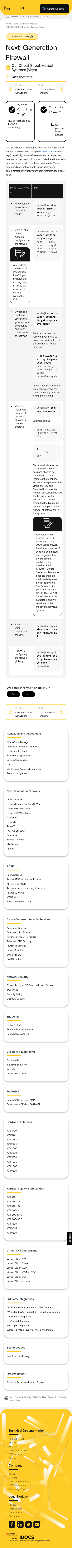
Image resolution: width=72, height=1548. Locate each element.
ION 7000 (12, 1162)
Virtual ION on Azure (17, 1263)
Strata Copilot (53, 8)
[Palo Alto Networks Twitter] (28, 1526)
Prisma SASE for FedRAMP (21, 1100)
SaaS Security (14, 959)
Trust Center (15, 1508)
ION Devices (13, 897)
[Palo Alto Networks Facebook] (12, 1526)
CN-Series (12, 817)
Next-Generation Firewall (25, 24)
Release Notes (16, 1438)
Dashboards (13, 1060)
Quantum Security (16, 999)
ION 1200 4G (13, 1201)
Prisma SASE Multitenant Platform (24, 879)
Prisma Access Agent (18, 1034)
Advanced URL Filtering (19, 932)
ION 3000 (12, 1148)
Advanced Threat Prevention (21, 937)
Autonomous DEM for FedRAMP (24, 1104)
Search (12, 1442)
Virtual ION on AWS (17, 1259)
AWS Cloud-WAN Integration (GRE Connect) (30, 1307)
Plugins (11, 848)
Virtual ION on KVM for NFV (21, 1272)
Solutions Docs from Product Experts (26, 1382)
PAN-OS (11, 826)
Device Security (15, 950)
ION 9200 (12, 1170)
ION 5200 (12, 1157)
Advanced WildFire (16, 928)
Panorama (12, 835)
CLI (11, 1397)
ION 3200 (12, 1153)
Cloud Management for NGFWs (23, 804)
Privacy (12, 1505)
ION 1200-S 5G (14, 1219)
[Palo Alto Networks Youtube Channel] (36, 1526)
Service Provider (15, 839)
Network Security (23, 1397)
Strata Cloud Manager (18, 742)
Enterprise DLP (14, 954)
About (12, 1474)
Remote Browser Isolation (20, 1029)
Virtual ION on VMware (19, 1281)
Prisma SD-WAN (15, 892)
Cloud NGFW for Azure (19, 813)
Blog (11, 1446)
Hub (9, 764)
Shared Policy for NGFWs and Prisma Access (30, 985)
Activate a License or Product (22, 746)
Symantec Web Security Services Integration (30, 1330)
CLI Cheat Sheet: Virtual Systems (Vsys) (25, 27)
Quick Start (15, 1400)
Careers (13, 1477)
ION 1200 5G (13, 1206)
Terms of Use (15, 1512)
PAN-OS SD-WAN (16, 830)
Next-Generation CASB (19, 901)
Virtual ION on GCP (17, 1268)
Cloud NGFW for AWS (18, 808)
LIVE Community (17, 1485)
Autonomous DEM (16, 1073)
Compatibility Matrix (19, 1450)
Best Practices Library (18, 1356)
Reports (11, 1069)
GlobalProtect (14, 1025)
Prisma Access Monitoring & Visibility (26, 888)
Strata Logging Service (18, 755)
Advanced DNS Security (19, 941)
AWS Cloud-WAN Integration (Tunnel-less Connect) (34, 1312)
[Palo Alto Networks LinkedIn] (20, 1526)
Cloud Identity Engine (18, 751)
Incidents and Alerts (17, 1064)
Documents (15, 1516)
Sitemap (13, 1458)
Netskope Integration (18, 1325)
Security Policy (14, 994)
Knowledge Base (17, 1489)
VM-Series (12, 844)
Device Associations (17, 760)
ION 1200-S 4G (14, 1215)
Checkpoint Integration (19, 1316)
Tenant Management (17, 773)
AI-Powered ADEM (16, 884)
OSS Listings (15, 1454)
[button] (69, 1238)
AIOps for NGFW (15, 799)
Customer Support (18, 1481)
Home (8, 24)
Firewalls (11, 822)
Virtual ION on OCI (16, 1277)
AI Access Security (16, 945)
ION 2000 (12, 1144)
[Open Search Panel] (23, 9)
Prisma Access (14, 875)
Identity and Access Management (24, 769)
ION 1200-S (13, 1139)
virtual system (46, 151)
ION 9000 (12, 1166)
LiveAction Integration (18, 1321)
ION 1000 (12, 1130)
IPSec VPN (12, 989)
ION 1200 (11, 1135)
